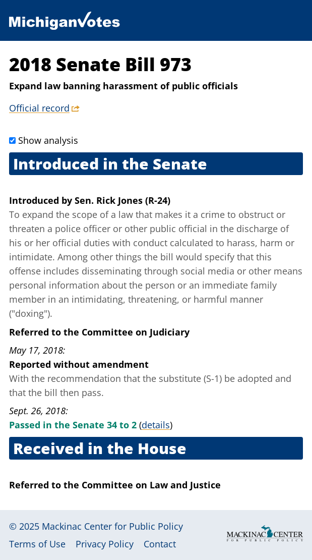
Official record (39, 108)
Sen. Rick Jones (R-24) (122, 200)
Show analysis (48, 140)
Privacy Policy (105, 544)
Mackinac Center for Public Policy (112, 526)
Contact (160, 544)
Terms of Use (37, 544)
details (156, 425)
